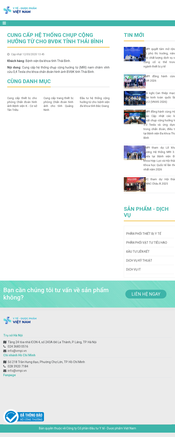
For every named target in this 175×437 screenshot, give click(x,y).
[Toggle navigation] (4, 23)
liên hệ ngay (145, 294)
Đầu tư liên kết (138, 251)
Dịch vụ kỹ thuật (139, 260)
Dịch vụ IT (133, 269)
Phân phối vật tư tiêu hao (146, 242)
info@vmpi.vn (17, 351)
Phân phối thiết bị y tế (143, 233)
